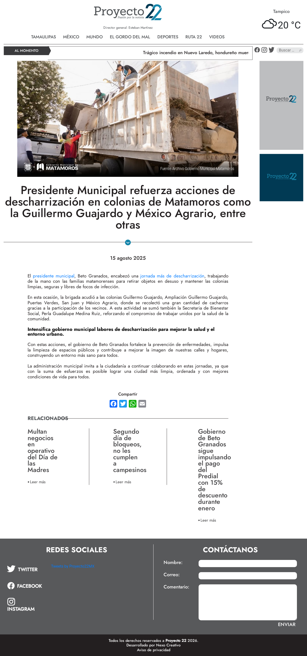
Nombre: (173, 562)
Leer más (38, 482)
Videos (216, 37)
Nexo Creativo (168, 645)
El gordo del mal (130, 37)
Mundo (94, 37)
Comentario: (176, 587)
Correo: (172, 574)
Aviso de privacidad (153, 650)
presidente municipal (52, 276)
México (71, 37)
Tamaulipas (43, 37)
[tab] (26, 569)
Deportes (167, 37)
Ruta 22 (193, 37)
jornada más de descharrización (171, 276)
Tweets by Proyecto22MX (72, 566)
